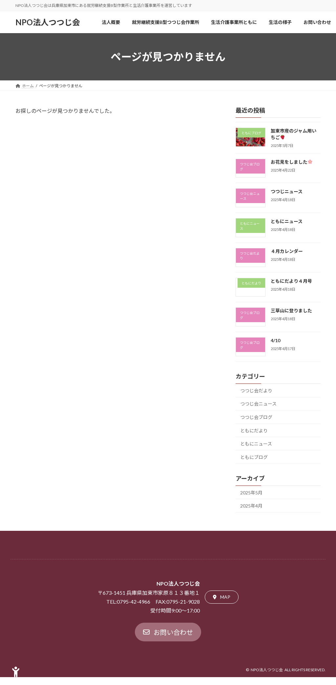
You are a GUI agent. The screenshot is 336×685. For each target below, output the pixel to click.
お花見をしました (291, 162)
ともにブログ (254, 457)
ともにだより (254, 430)
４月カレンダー (287, 251)
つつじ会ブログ (256, 417)
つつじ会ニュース (258, 403)
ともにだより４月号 (291, 281)
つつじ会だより (256, 390)
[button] (222, 597)
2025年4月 (251, 506)
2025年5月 (251, 492)
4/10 (275, 340)
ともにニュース (287, 221)
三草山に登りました (291, 310)
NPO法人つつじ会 (267, 669)
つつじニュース (287, 191)
